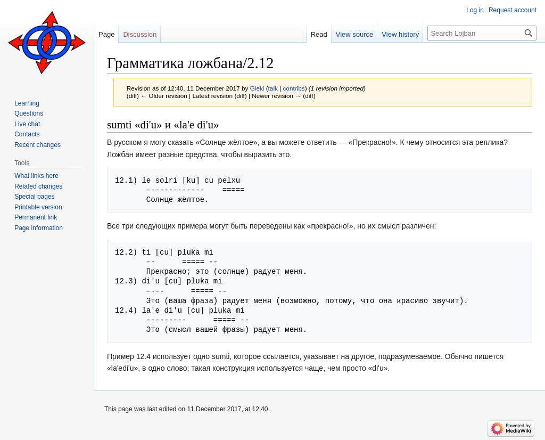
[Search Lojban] (481, 33)
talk (273, 88)
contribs (293, 88)
